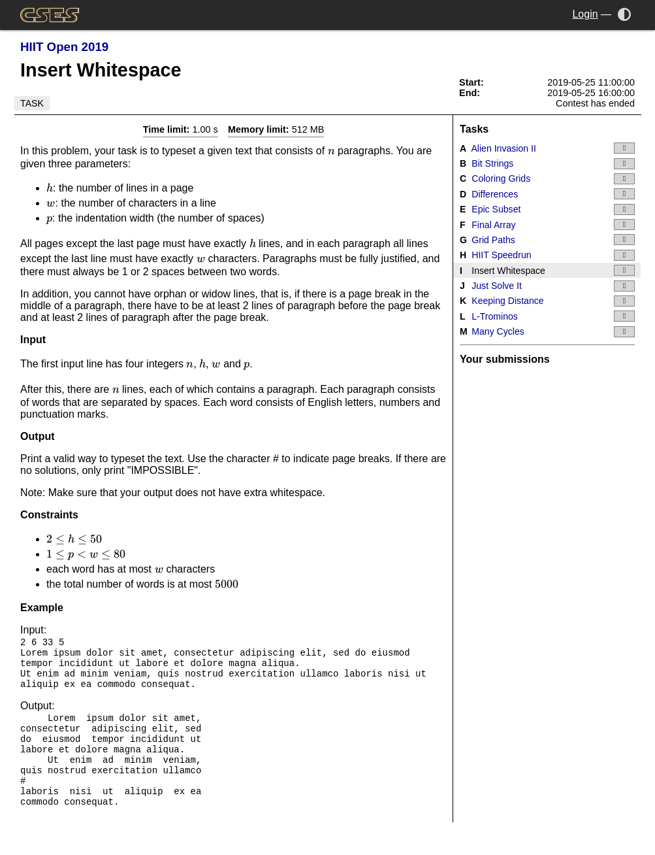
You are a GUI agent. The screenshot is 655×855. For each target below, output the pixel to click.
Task (32, 103)
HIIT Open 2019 (64, 47)
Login (585, 14)
